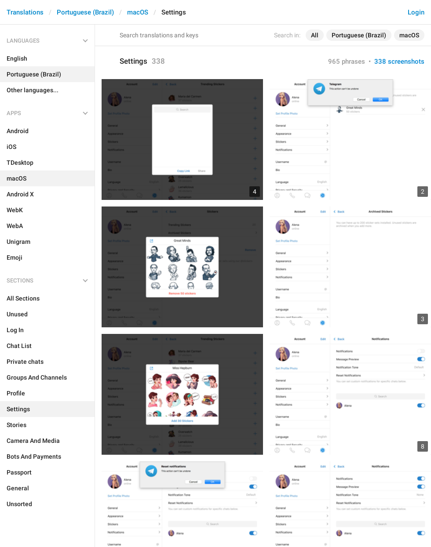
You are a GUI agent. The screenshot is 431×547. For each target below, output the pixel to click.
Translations (25, 12)
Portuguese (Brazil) (85, 12)
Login (416, 12)
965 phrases (346, 61)
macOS (137, 12)
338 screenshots (399, 61)
